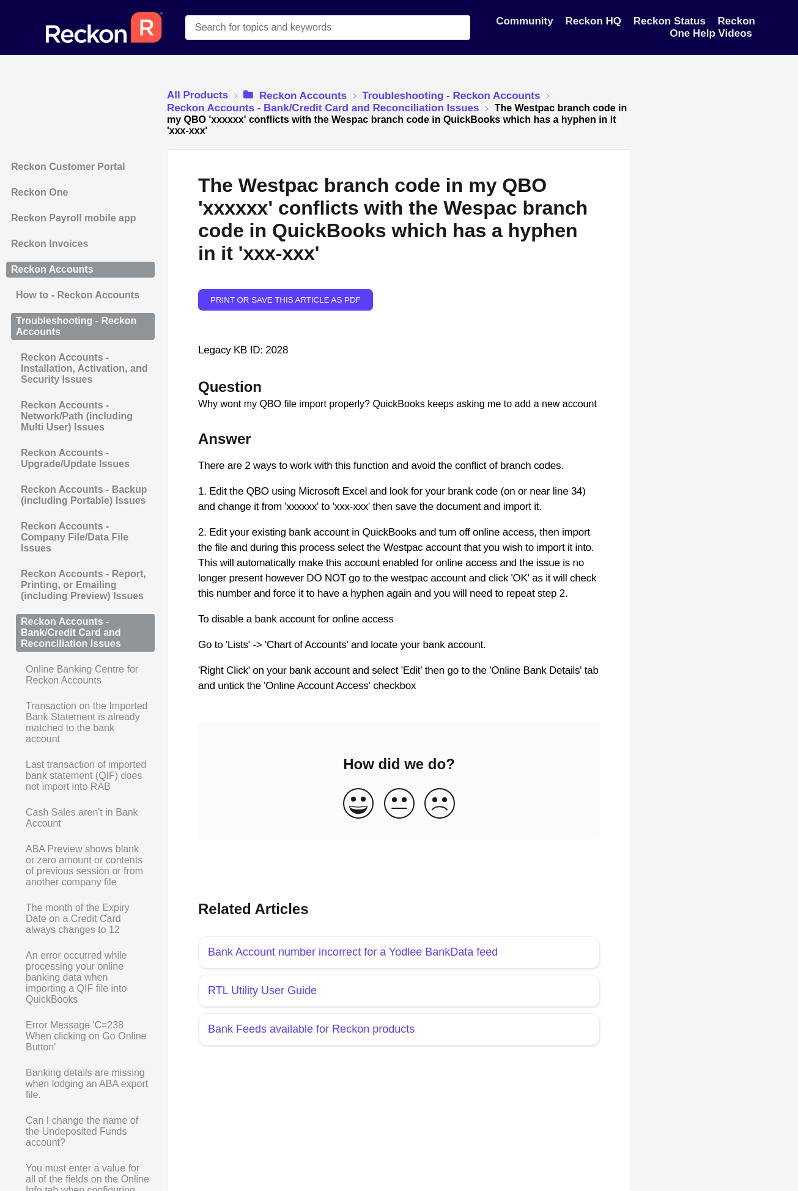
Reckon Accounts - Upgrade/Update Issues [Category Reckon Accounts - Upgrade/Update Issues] (75, 458)
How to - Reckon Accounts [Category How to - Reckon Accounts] (77, 295)
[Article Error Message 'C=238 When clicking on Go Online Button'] (80, 1036)
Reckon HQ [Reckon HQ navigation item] (594, 21)
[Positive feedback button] (358, 804)
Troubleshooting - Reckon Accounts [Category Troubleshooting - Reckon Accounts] (76, 326)
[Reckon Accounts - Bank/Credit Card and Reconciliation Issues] (324, 108)
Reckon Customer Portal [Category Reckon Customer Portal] (68, 166)
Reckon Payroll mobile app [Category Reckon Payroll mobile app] (73, 218)
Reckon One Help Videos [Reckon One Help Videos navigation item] (712, 27)
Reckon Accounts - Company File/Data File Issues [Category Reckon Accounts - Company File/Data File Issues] (74, 537)
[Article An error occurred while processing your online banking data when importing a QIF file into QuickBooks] (80, 978)
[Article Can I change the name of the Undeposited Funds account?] (80, 1132)
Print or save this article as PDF (285, 299)
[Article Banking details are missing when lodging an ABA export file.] (80, 1084)
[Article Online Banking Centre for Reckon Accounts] (80, 675)
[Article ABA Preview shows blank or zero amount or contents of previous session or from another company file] (80, 865)
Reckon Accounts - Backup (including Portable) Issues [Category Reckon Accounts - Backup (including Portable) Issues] (84, 495)
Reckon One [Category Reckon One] (39, 192)
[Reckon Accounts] (296, 95)
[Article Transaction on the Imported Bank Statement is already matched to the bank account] (80, 722)
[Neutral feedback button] (399, 804)
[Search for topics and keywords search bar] (327, 27)
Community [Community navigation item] (526, 21)
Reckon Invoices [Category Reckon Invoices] (49, 243)
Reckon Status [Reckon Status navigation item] (671, 21)
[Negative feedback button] (440, 804)
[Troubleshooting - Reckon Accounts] (452, 95)
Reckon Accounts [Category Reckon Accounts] (52, 269)
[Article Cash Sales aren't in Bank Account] (80, 818)
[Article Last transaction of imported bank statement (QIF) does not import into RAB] (80, 776)
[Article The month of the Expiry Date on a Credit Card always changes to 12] (80, 919)
